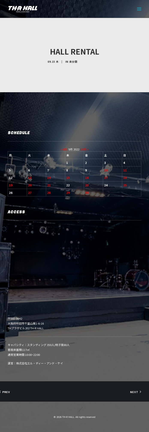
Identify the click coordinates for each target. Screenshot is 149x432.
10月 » (84, 149)
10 (106, 170)
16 (87, 178)
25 (125, 185)
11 (125, 170)
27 (30, 193)
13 (30, 178)
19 (10, 185)
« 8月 (64, 149)
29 (68, 193)
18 (125, 178)
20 (30, 185)
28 (49, 193)
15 (68, 178)
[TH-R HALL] (23, 9)
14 (49, 178)
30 (87, 193)
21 (49, 185)
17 (106, 178)
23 (87, 185)
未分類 (73, 61)
